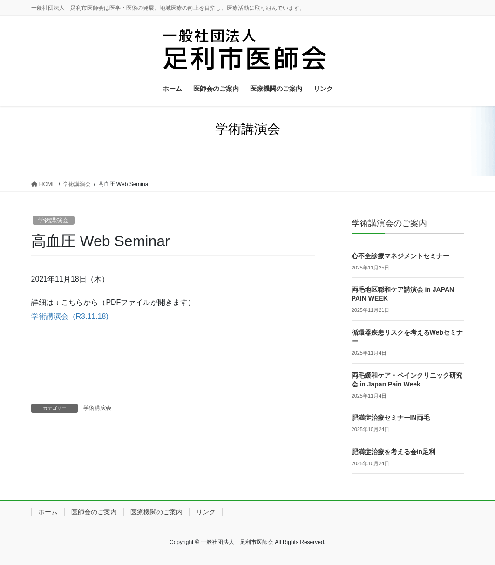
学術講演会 (53, 220)
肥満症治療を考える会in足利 (393, 451)
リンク (206, 512)
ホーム (48, 512)
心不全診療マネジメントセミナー (400, 256)
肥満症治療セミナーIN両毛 (391, 417)
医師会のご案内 (94, 512)
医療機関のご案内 (156, 512)
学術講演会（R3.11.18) (69, 316)
